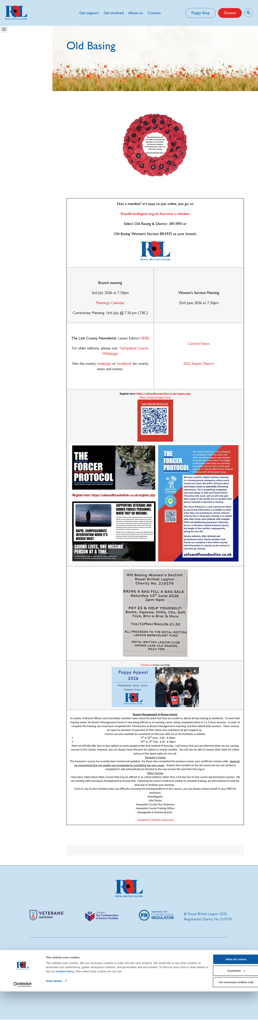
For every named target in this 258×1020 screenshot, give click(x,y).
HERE (144, 338)
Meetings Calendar (110, 303)
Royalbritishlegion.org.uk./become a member (155, 213)
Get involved (113, 13)
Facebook (124, 363)
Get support (88, 13)
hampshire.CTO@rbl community (155, 820)
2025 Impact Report (198, 363)
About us (135, 13)
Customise (229, 999)
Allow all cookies (228, 987)
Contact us (146, 665)
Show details (54, 1009)
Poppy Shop (199, 13)
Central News (199, 343)
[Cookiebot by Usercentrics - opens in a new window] (22, 1013)
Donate (229, 13)
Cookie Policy (77, 999)
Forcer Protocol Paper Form (155, 397)
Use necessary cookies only (228, 1010)
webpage (104, 363)
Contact (153, 13)
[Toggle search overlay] (248, 12)
